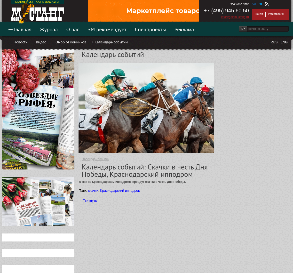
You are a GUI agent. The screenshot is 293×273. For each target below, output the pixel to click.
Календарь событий (111, 42)
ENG (284, 42)
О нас (72, 29)
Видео (41, 42)
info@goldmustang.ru (235, 17)
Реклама (184, 29)
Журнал (49, 29)
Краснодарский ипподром (120, 191)
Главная (23, 29)
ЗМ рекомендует (107, 29)
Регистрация (276, 13)
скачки (93, 191)
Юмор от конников (70, 42)
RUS (274, 42)
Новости (21, 42)
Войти (259, 13)
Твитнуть (90, 200)
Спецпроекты (150, 29)
